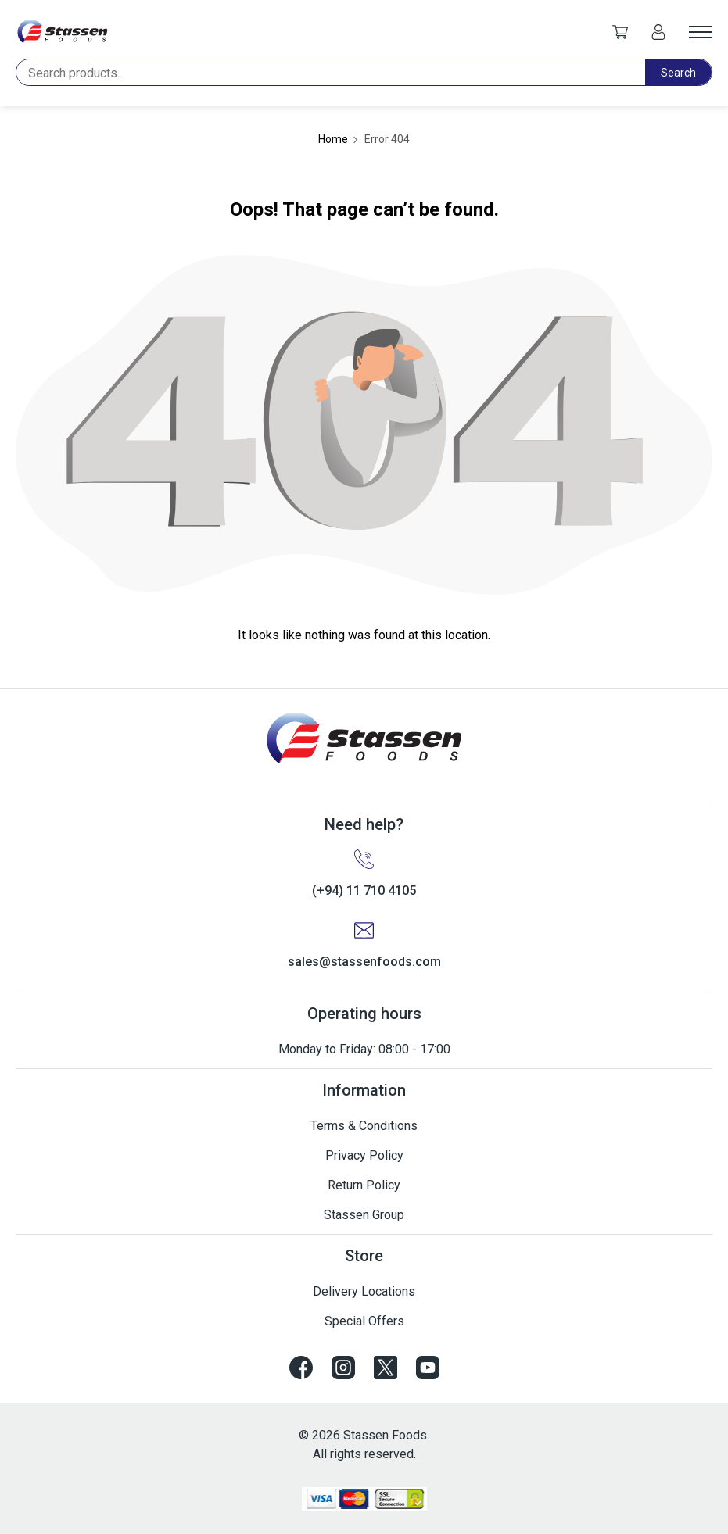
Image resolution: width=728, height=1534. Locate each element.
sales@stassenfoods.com (364, 961)
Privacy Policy (364, 1155)
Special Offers (364, 1321)
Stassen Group (364, 1214)
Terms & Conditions (364, 1125)
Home (333, 139)
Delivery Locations (364, 1291)
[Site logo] (62, 31)
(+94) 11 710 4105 (364, 890)
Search (678, 72)
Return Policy (364, 1185)
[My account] (658, 31)
